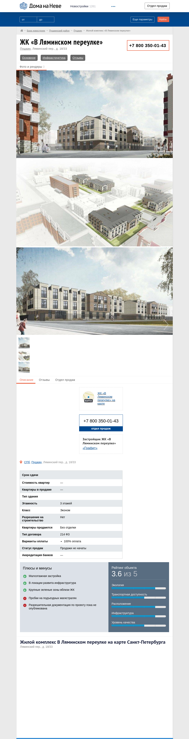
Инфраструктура (54, 57)
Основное (29, 57)
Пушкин (25, 48)
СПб (27, 462)
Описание (27, 379)
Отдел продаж (157, 6)
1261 (83, 6)
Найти (163, 19)
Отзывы (77, 57)
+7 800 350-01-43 (147, 45)
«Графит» (90, 448)
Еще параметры (142, 19)
